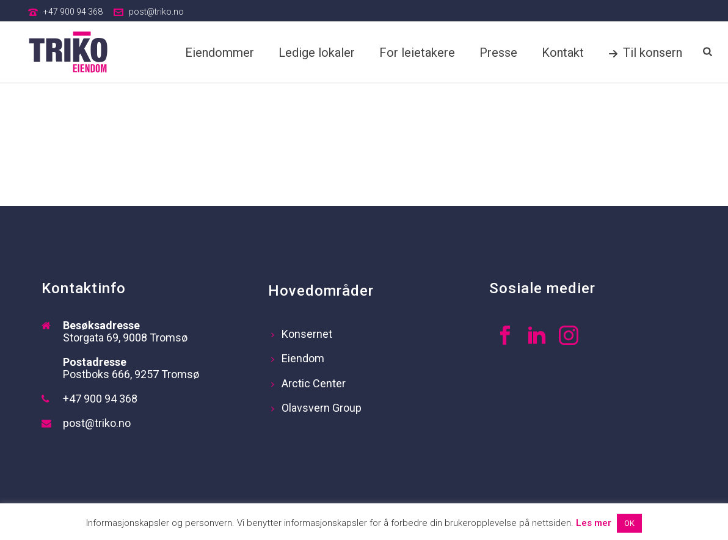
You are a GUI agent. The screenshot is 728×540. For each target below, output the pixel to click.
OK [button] (629, 523)
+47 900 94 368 (73, 11)
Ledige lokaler (316, 52)
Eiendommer (219, 52)
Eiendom (297, 358)
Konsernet (301, 333)
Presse (498, 52)
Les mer (593, 522)
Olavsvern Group (316, 407)
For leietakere (417, 52)
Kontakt (563, 52)
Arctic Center (308, 383)
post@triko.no (156, 11)
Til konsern (645, 52)
